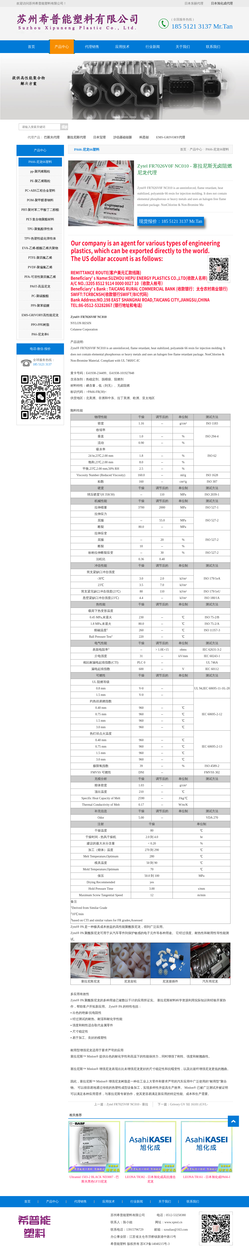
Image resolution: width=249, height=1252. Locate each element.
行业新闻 (153, 47)
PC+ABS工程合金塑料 (40, 190)
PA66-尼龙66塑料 (40, 162)
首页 (31, 47)
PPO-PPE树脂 (40, 324)
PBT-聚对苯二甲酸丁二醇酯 (40, 209)
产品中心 (62, 47)
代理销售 (92, 47)
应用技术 (122, 47)
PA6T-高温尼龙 (40, 286)
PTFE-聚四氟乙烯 (40, 257)
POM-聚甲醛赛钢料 (40, 200)
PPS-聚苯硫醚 (40, 305)
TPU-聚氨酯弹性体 (40, 229)
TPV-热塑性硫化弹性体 (40, 238)
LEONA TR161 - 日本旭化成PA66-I (206, 1177)
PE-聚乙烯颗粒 (40, 181)
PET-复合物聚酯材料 (40, 219)
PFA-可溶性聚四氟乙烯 (40, 277)
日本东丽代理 (194, 3)
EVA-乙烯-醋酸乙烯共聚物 (40, 248)
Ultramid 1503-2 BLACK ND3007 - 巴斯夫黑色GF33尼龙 (94, 1179)
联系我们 (213, 47)
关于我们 (183, 47)
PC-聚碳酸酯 (40, 296)
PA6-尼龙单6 (40, 334)
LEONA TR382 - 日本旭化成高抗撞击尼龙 (150, 1179)
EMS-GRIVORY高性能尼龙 (40, 315)
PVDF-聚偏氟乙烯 (40, 267)
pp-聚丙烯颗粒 (40, 171)
